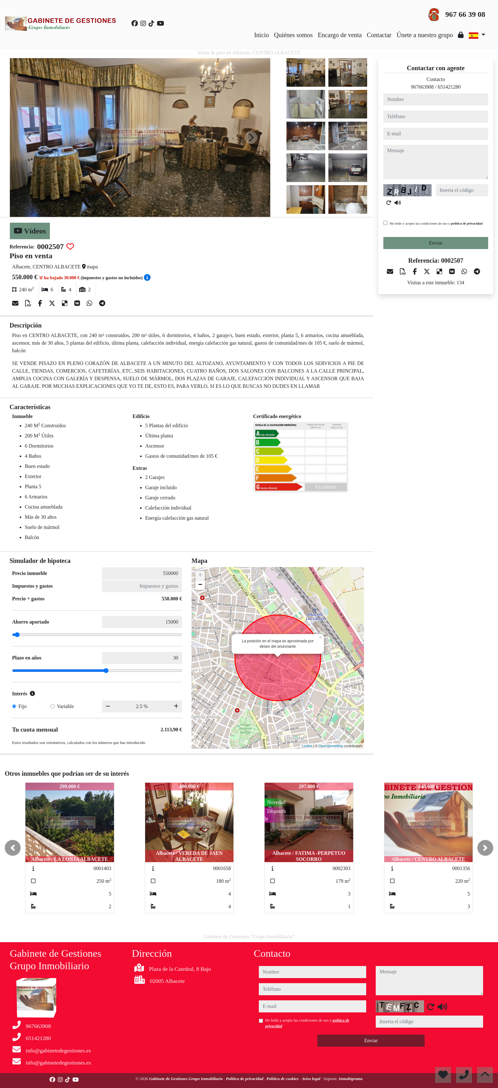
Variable (65, 706)
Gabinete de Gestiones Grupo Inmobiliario (186, 1078)
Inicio (261, 34)
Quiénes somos (293, 34)
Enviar (436, 243)
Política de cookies (282, 1078)
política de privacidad (466, 223)
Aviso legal (311, 1078)
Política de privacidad (245, 1078)
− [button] (200, 585)
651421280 (449, 87)
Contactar (379, 34)
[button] (13, 848)
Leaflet (307, 746)
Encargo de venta (340, 34)
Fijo (22, 706)
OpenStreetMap (331, 746)
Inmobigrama (351, 1078)
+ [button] (200, 575)
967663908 (422, 87)
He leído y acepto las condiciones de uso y (436, 223)
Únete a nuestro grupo (425, 34)
